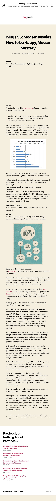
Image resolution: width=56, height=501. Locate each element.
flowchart (43, 421)
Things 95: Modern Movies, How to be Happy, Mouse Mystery (28, 45)
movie (24, 422)
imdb (15, 422)
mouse (20, 422)
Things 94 (11, 277)
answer (15, 421)
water (13, 424)
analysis (10, 421)
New (28, 31)
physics (35, 422)
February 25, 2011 (29, 59)
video (9, 424)
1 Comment (41, 59)
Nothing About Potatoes (28, 4)
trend (44, 422)
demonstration (34, 421)
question (40, 422)
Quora (8, 300)
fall (39, 421)
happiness (11, 422)
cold (25, 421)
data (28, 421)
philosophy (29, 422)
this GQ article (28, 114)
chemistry (20, 421)
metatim (17, 59)
